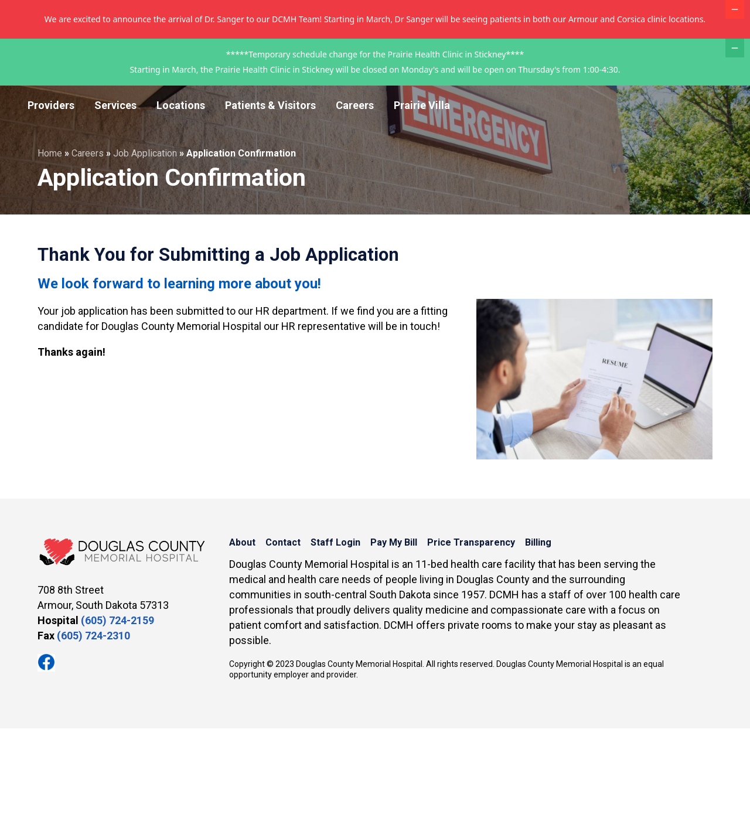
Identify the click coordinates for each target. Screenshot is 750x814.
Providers (51, 191)
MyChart (709, 103)
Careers (355, 191)
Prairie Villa (422, 191)
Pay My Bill (503, 102)
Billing (651, 102)
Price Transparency (582, 102)
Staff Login (440, 102)
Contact (384, 102)
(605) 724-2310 (93, 721)
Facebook (46, 748)
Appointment (659, 152)
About (340, 102)
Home (50, 238)
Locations (180, 191)
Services (115, 191)
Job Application (145, 238)
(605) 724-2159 (117, 706)
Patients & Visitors (270, 191)
